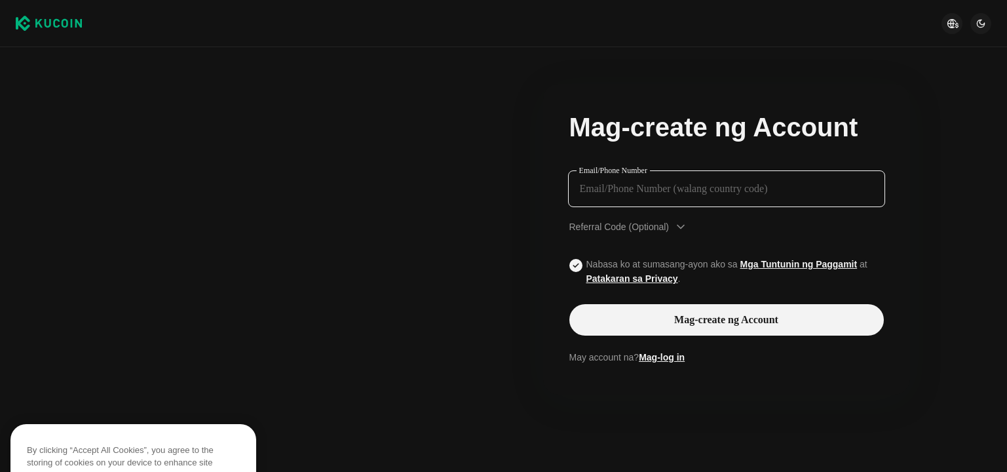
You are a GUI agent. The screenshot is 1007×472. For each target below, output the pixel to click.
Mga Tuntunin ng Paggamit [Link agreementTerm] (799, 264)
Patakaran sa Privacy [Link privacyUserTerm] (632, 278)
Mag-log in (662, 357)
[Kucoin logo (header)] (49, 23)
